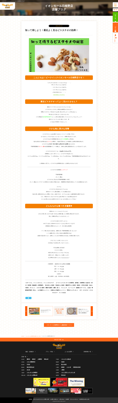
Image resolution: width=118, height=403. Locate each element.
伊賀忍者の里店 (77, 367)
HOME (22, 336)
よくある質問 (68, 351)
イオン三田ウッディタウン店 (68, 372)
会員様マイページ (115, 39)
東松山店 (46, 359)
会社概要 (67, 399)
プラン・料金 (49, 351)
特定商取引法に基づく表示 (84, 399)
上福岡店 (40, 359)
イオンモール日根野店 (32, 372)
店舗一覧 (115, 9)
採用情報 (30, 399)
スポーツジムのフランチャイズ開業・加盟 (41, 399)
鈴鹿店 (62, 367)
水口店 (28, 369)
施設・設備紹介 (30, 351)
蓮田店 (28, 359)
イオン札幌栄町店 (31, 361)
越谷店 (33, 359)
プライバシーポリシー (74, 399)
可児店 (28, 364)
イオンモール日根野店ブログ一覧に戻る (59, 311)
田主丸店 (63, 375)
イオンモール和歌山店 (32, 375)
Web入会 (115, 17)
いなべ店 (69, 367)
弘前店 (62, 361)
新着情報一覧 (87, 351)
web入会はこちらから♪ (59, 94)
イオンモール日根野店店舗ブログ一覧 (33, 336)
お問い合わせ (61, 399)
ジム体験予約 (115, 27)
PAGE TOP (59, 339)
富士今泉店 (64, 364)
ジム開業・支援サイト (54, 399)
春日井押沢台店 (30, 367)
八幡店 (62, 369)
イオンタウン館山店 (66, 359)
